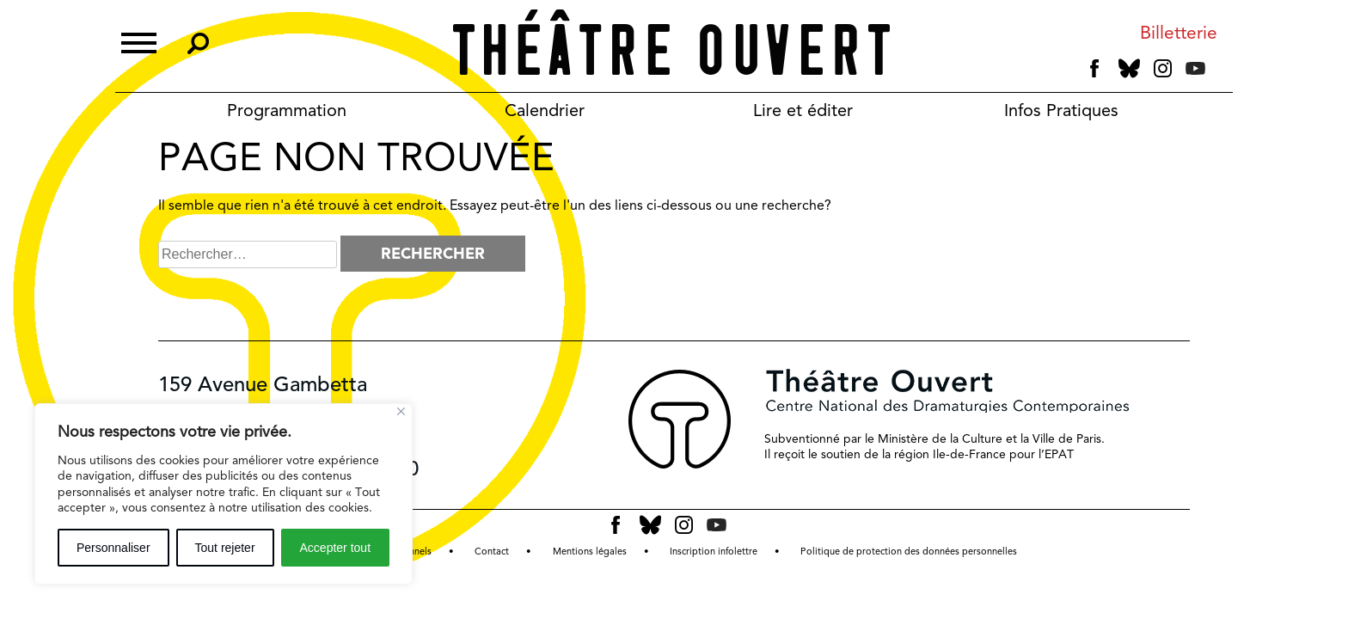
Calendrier (545, 110)
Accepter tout (335, 548)
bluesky (1129, 68)
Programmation (286, 110)
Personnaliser (113, 548)
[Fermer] (401, 411)
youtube (1195, 68)
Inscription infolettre (713, 551)
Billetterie (1178, 33)
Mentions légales (590, 551)
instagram (1163, 68)
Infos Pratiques (1061, 110)
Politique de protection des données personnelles (908, 551)
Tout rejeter (225, 548)
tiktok (1220, 72)
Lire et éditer (803, 110)
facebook (1095, 68)
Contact (492, 551)
